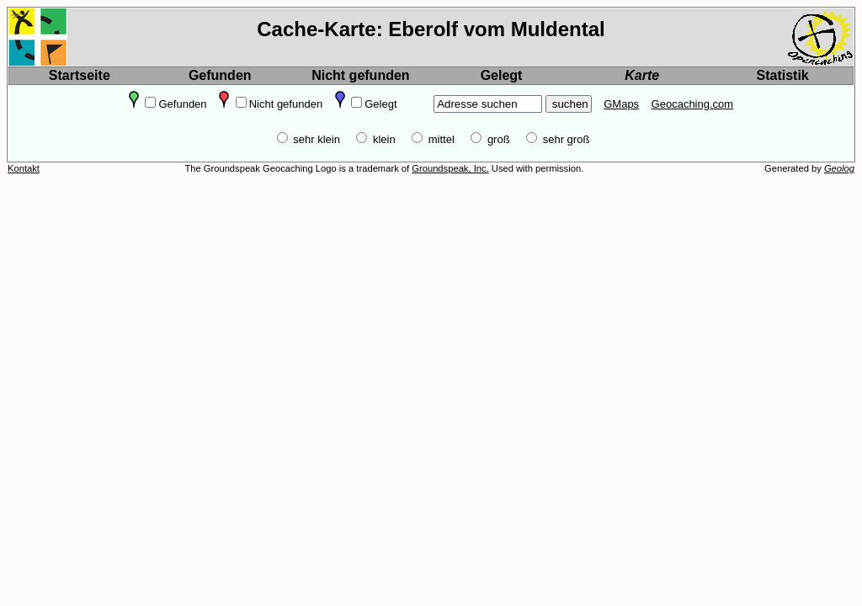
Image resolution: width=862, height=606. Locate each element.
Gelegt (502, 75)
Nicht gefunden (360, 75)
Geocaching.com (693, 104)
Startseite (79, 75)
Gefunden (220, 75)
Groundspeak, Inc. (450, 168)
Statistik (783, 75)
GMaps (621, 104)
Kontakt (24, 168)
